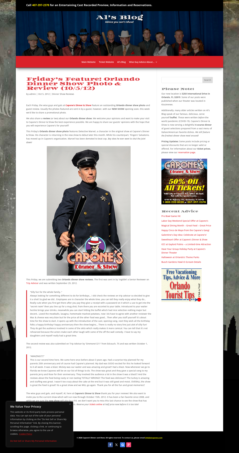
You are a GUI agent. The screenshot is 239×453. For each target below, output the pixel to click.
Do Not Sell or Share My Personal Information (33, 440)
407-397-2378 (40, 5)
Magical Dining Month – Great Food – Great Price (186, 225)
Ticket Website (106, 62)
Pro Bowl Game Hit (170, 216)
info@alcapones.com (153, 438)
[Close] (70, 404)
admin (32, 94)
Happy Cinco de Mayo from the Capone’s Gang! (185, 230)
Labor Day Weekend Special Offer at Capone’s (184, 220)
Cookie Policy (25, 433)
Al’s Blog (121, 62)
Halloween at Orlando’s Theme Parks (180, 257)
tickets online (95, 404)
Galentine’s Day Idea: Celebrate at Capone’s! (184, 234)
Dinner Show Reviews (63, 94)
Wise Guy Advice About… (141, 62)
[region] (39, 424)
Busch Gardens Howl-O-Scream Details (181, 261)
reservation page (186, 152)
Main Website (89, 62)
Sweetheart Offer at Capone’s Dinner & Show (184, 239)
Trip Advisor (32, 283)
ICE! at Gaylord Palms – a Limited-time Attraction (186, 244)
